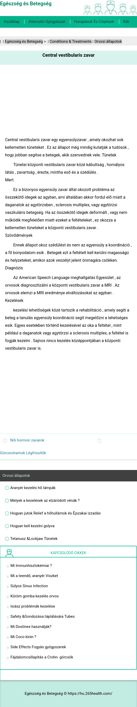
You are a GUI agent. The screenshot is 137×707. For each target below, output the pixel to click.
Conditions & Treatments (71, 41)
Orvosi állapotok (108, 41)
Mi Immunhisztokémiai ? (31, 565)
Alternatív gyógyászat (46, 21)
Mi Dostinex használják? (30, 626)
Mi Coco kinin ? (23, 637)
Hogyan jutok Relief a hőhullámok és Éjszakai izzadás (55, 513)
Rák (126, 21)
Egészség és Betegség (24, 41)
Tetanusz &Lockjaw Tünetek (34, 538)
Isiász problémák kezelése (32, 606)
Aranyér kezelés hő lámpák (33, 487)
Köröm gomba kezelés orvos (34, 596)
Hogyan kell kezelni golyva (32, 526)
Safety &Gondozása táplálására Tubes (42, 616)
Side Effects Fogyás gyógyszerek (38, 647)
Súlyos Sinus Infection (29, 586)
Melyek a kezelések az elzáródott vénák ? (45, 500)
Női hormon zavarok (27, 440)
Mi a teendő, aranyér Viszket (34, 575)
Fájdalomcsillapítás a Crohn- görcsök (41, 657)
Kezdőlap (12, 21)
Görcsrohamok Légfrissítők (23, 453)
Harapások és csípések (94, 21)
